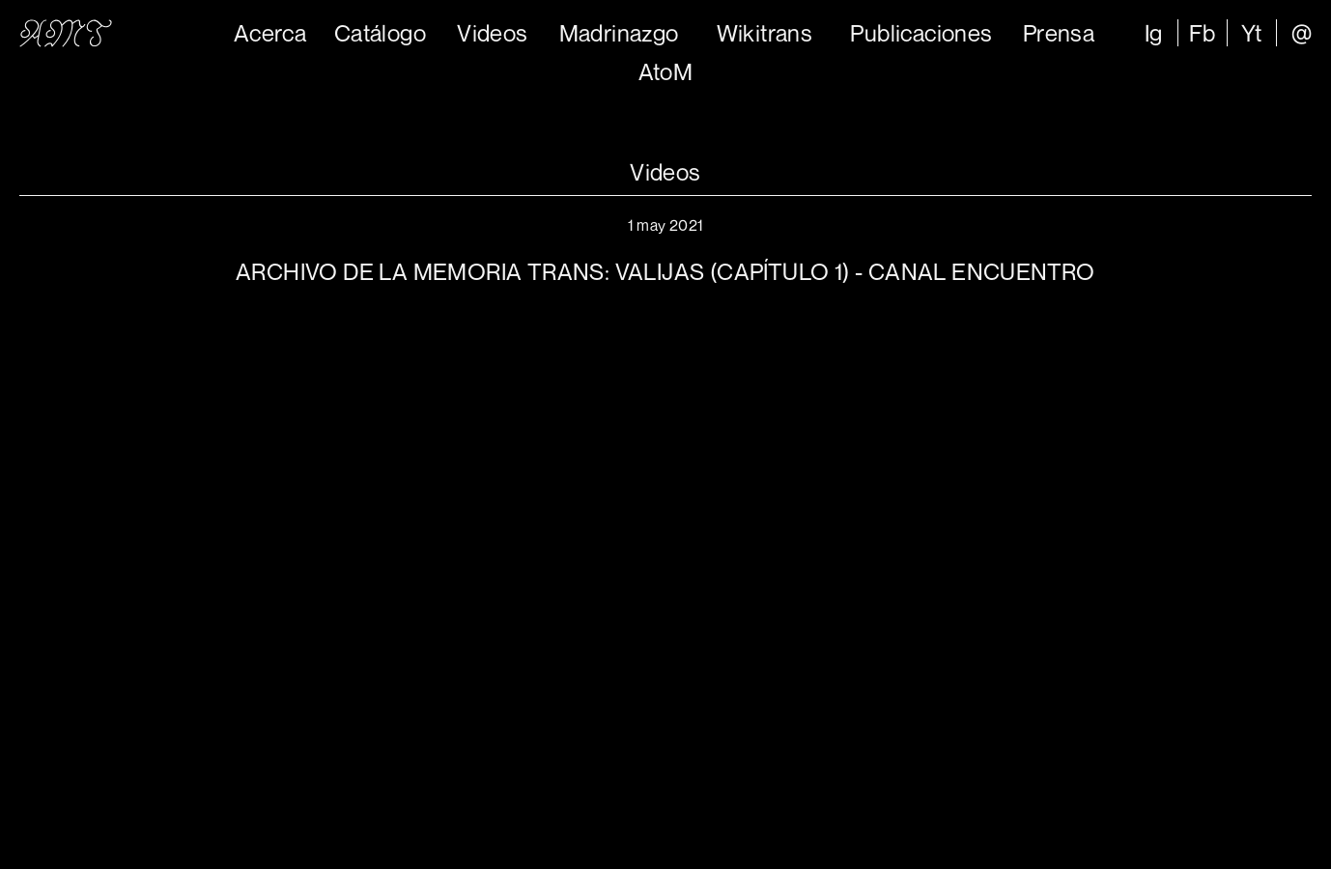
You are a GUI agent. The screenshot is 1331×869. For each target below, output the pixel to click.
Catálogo (380, 32)
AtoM (666, 71)
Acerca (270, 32)
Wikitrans (765, 32)
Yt (1251, 32)
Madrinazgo (619, 32)
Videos (492, 32)
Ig (1154, 32)
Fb (1202, 32)
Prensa (1058, 32)
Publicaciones (921, 32)
